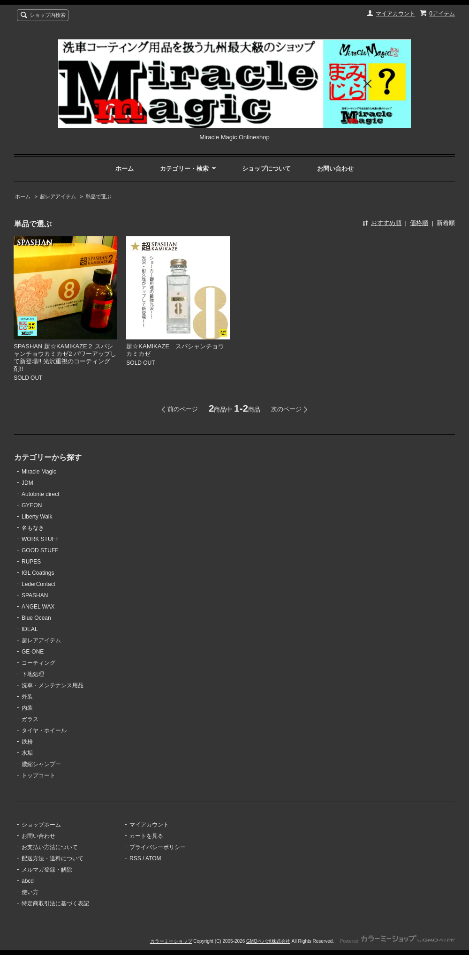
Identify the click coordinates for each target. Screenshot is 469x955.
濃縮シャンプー (41, 764)
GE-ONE (33, 651)
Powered (397, 941)
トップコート (38, 775)
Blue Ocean (36, 618)
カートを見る (146, 836)
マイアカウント (395, 13)
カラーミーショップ (171, 941)
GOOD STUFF (40, 550)
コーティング (38, 663)
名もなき (33, 528)
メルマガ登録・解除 (47, 869)
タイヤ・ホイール (44, 730)
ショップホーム (41, 824)
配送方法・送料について (52, 858)
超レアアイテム (58, 196)
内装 (27, 708)
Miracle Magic (39, 471)
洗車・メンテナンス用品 (52, 685)
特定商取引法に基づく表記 (55, 903)
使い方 (30, 892)
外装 (27, 696)
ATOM (153, 858)
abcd (28, 881)
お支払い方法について (50, 847)
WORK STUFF (40, 539)
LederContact (38, 584)
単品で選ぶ (98, 196)
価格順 (419, 222)
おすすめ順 (386, 222)
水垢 (27, 753)
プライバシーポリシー (157, 847)
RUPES (31, 561)
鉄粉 (27, 741)
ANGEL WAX (38, 606)
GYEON (32, 505)
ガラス (30, 719)
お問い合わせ (335, 168)
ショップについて (266, 168)
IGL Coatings (38, 573)
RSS (135, 858)
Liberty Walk (37, 516)
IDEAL (30, 629)
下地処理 (33, 674)
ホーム (124, 168)
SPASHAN (35, 595)
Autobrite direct (41, 494)
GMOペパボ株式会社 (268, 941)
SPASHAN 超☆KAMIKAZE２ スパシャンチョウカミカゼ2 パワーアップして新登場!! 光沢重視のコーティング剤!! (65, 357)
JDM (27, 483)
